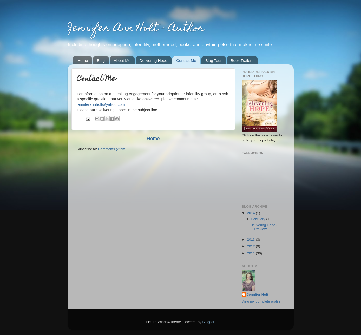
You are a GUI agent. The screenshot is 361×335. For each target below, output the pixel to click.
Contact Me (186, 60)
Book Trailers (242, 60)
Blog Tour (213, 60)
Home (82, 60)
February (258, 219)
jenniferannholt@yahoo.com (101, 104)
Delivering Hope (153, 60)
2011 (251, 253)
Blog (101, 60)
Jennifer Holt (257, 295)
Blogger (208, 322)
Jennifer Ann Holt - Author (136, 29)
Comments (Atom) (112, 149)
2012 (251, 246)
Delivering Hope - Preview (263, 227)
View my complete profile (261, 301)
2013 (251, 239)
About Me (122, 60)
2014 (251, 213)
